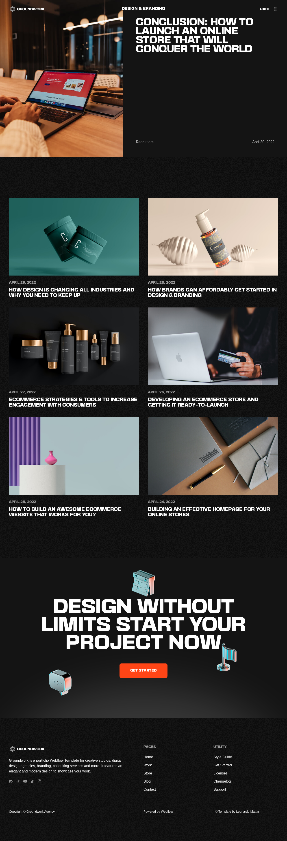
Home (148, 757)
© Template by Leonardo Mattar (237, 811)
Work (148, 765)
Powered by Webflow (158, 811)
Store (148, 773)
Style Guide (222, 757)
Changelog (222, 781)
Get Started (222, 765)
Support (219, 789)
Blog (147, 781)
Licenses (220, 773)
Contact (150, 789)
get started (143, 670)
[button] (265, 9)
